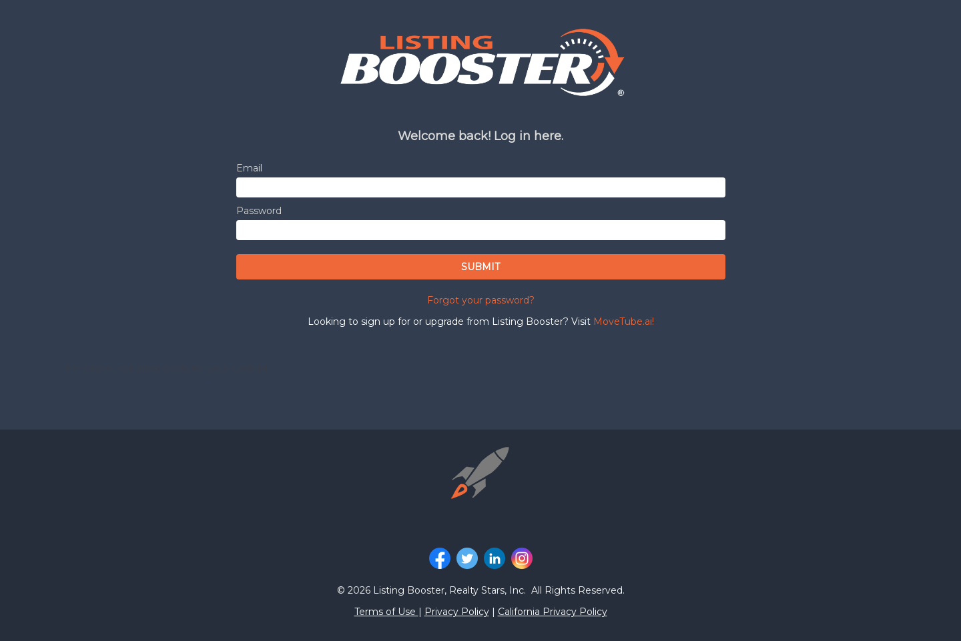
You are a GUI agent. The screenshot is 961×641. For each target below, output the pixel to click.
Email (249, 168)
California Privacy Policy (552, 612)
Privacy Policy (456, 612)
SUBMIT (480, 267)
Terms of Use (386, 612)
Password (259, 211)
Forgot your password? (481, 300)
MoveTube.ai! (623, 321)
